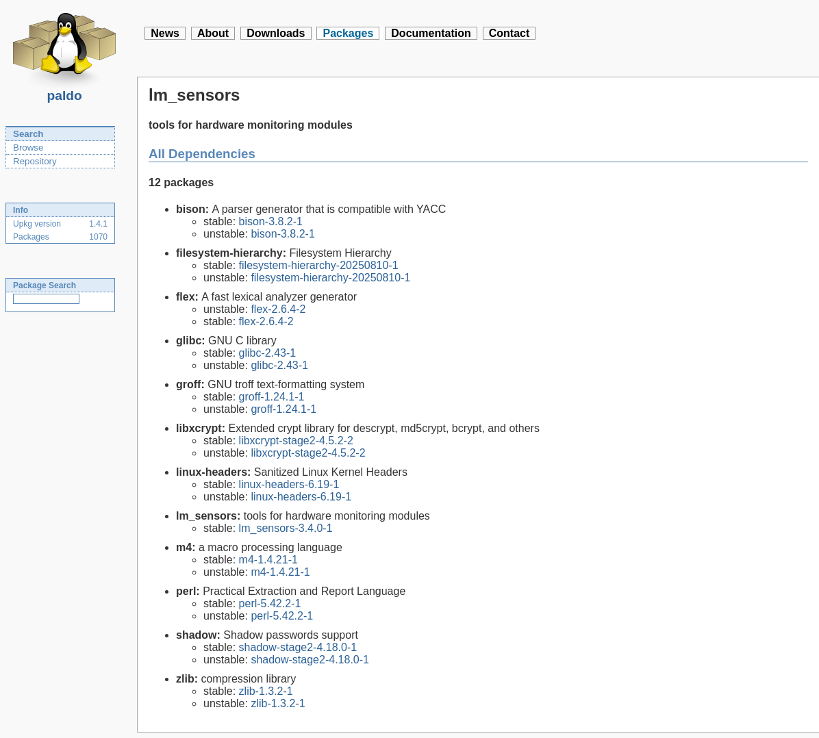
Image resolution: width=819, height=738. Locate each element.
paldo (64, 92)
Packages (348, 33)
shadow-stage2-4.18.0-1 (298, 647)
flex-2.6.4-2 (278, 309)
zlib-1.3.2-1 (266, 691)
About (213, 33)
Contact (509, 33)
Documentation (430, 33)
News (165, 33)
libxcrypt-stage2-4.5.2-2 (296, 440)
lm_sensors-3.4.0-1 (286, 528)
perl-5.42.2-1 (270, 603)
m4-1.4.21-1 (268, 559)
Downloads (276, 33)
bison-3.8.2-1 (271, 221)
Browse (28, 147)
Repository (35, 161)
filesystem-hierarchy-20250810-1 (319, 265)
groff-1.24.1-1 (272, 397)
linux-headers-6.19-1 (289, 484)
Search (28, 134)
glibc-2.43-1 (268, 353)
